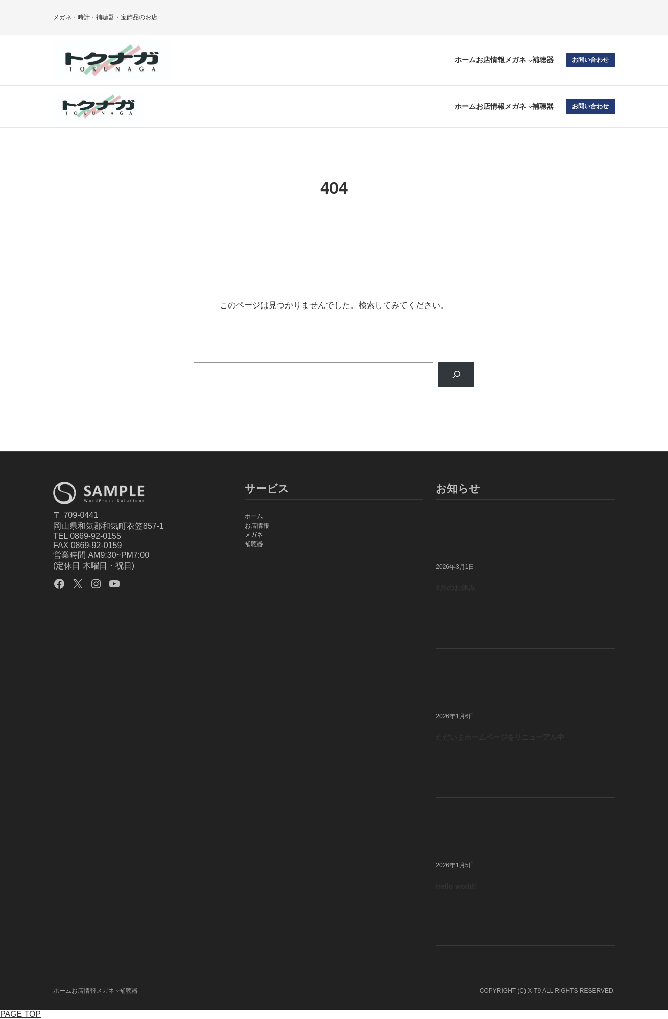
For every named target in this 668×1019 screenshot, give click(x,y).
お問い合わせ (590, 59)
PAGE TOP (20, 1014)
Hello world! (456, 886)
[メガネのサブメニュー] (530, 60)
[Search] (456, 374)
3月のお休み (455, 588)
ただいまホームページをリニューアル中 (500, 737)
